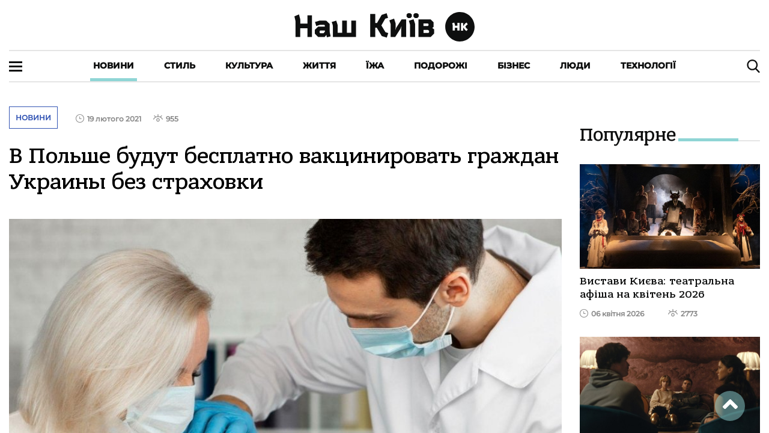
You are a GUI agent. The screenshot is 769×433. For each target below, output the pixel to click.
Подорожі (440, 65)
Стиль (179, 65)
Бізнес (513, 65)
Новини (113, 65)
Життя (319, 65)
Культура (249, 65)
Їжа (375, 65)
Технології (648, 65)
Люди (575, 65)
